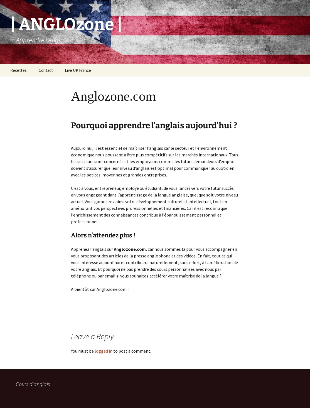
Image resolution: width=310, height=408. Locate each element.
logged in (103, 351)
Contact (46, 70)
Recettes (18, 70)
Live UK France (78, 70)
